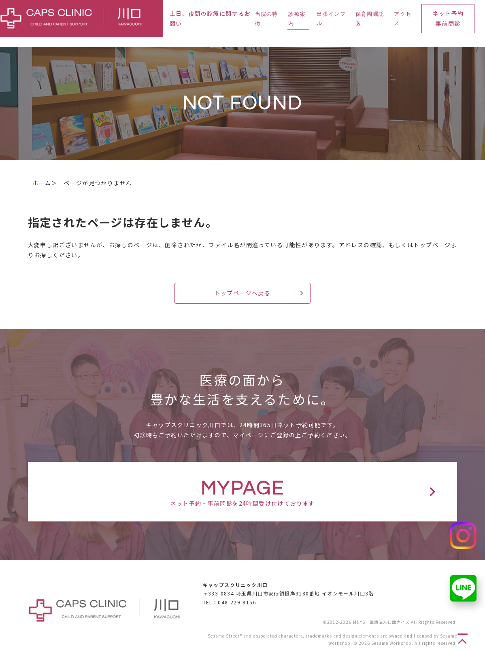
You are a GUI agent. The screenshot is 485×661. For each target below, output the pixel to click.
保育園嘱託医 (370, 18)
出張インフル (331, 18)
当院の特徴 (266, 18)
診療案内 (297, 18)
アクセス (402, 18)
